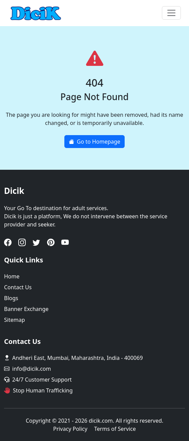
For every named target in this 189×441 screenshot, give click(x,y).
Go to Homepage (94, 141)
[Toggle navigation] (171, 13)
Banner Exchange (26, 309)
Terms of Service (115, 429)
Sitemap (14, 320)
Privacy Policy (70, 429)
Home (12, 276)
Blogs (11, 298)
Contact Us (17, 287)
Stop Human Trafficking (43, 390)
